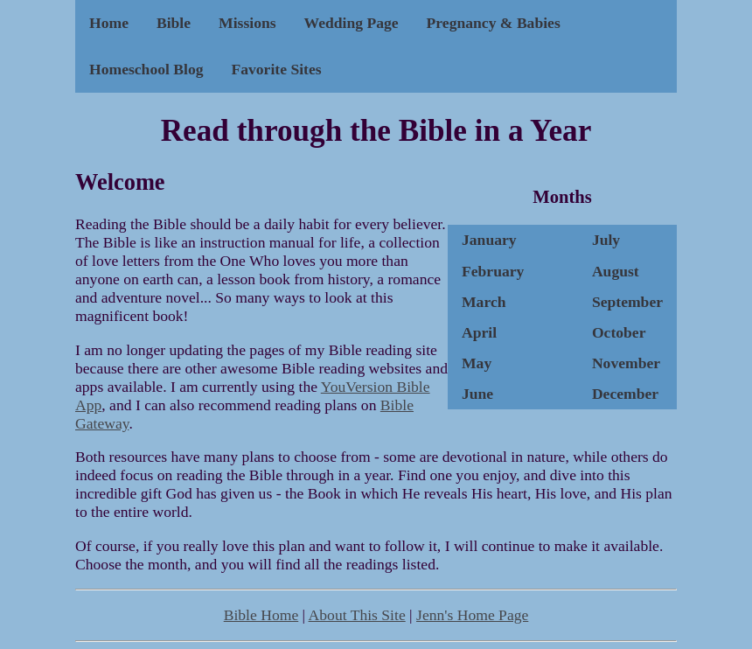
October (619, 332)
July (606, 239)
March (484, 302)
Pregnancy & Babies (494, 22)
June (477, 393)
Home (109, 22)
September (627, 302)
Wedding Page (351, 22)
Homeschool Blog (146, 69)
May (476, 363)
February (493, 271)
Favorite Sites (276, 69)
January (489, 239)
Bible (174, 22)
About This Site (357, 615)
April (479, 332)
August (615, 271)
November (626, 363)
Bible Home (261, 615)
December (625, 393)
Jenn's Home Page (472, 615)
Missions (247, 22)
